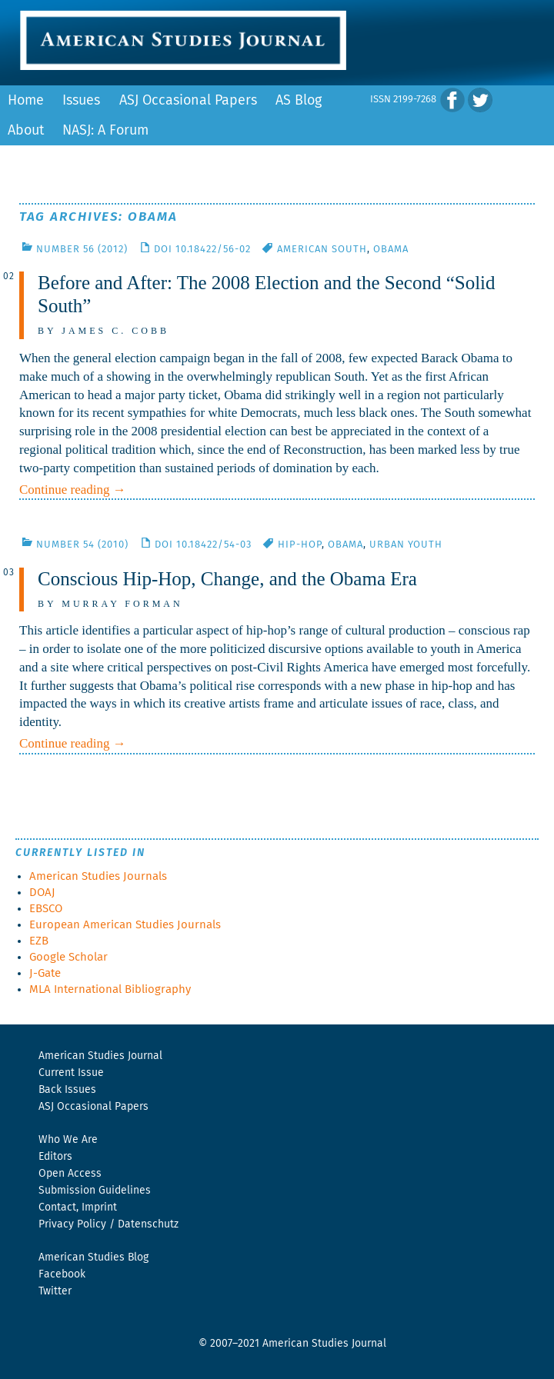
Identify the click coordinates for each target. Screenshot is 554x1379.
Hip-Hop (300, 545)
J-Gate (45, 973)
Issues (81, 101)
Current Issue (71, 1073)
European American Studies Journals (125, 925)
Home (26, 101)
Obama (391, 250)
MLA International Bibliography (110, 989)
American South (322, 250)
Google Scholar (68, 957)
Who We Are (68, 1139)
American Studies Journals (98, 876)
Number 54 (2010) (82, 545)
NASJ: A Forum (105, 131)
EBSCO (45, 908)
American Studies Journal (100, 1056)
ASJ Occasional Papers (188, 101)
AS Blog (298, 101)
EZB (38, 941)
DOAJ (42, 892)
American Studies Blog (93, 1257)
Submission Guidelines (94, 1190)
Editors (55, 1156)
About (26, 131)
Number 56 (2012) (82, 250)
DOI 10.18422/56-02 (202, 250)
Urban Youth (405, 545)
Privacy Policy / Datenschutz (108, 1224)
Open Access (70, 1173)
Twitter (55, 1291)
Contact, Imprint (77, 1207)
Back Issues (67, 1089)
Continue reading (72, 489)
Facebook (61, 1274)
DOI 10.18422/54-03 (203, 545)
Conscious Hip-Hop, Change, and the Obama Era (227, 578)
